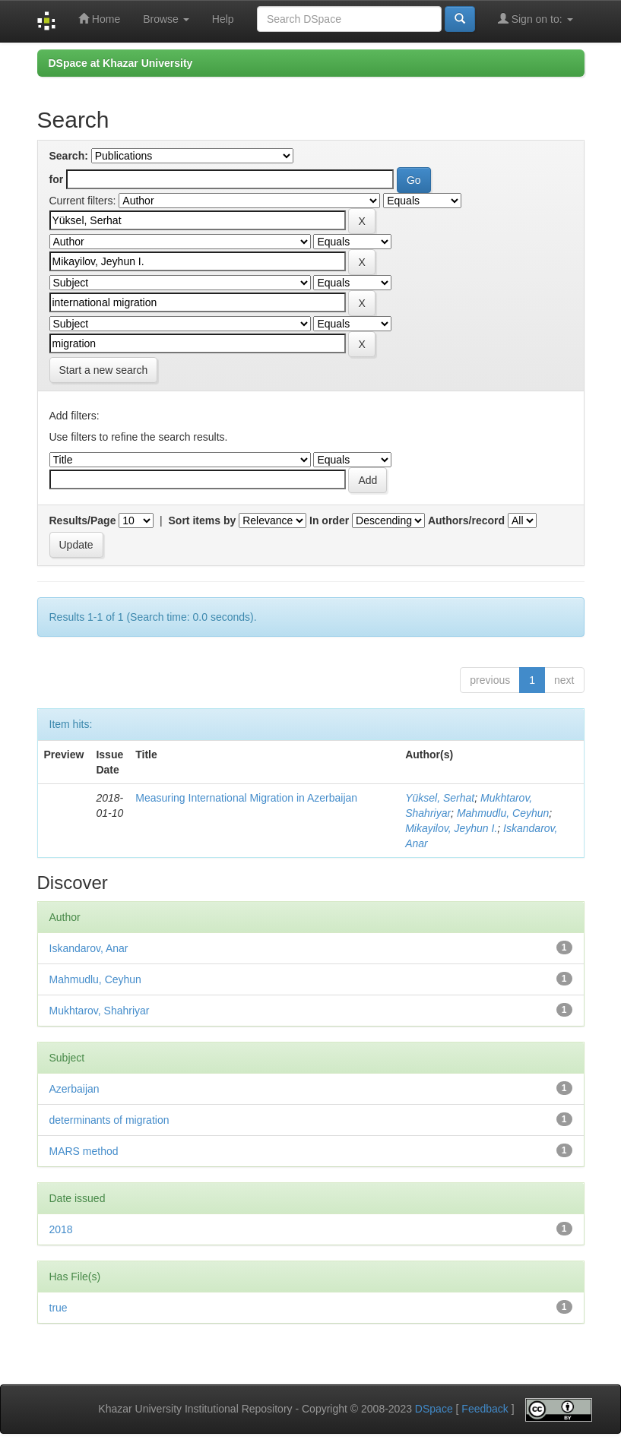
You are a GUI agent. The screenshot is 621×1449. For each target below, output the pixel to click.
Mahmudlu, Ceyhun (503, 813)
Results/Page (82, 520)
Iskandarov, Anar (88, 948)
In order (329, 520)
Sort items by (202, 520)
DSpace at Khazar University (121, 63)
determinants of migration (109, 1120)
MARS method (84, 1151)
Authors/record (466, 520)
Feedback (484, 1409)
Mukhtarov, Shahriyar (99, 1010)
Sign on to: (535, 18)
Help (223, 19)
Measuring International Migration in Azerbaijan (246, 798)
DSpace (434, 1409)
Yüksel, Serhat (439, 798)
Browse (166, 19)
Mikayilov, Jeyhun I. (451, 828)
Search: (68, 156)
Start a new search (103, 370)
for (56, 179)
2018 (61, 1229)
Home (99, 18)
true (58, 1308)
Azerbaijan (74, 1089)
